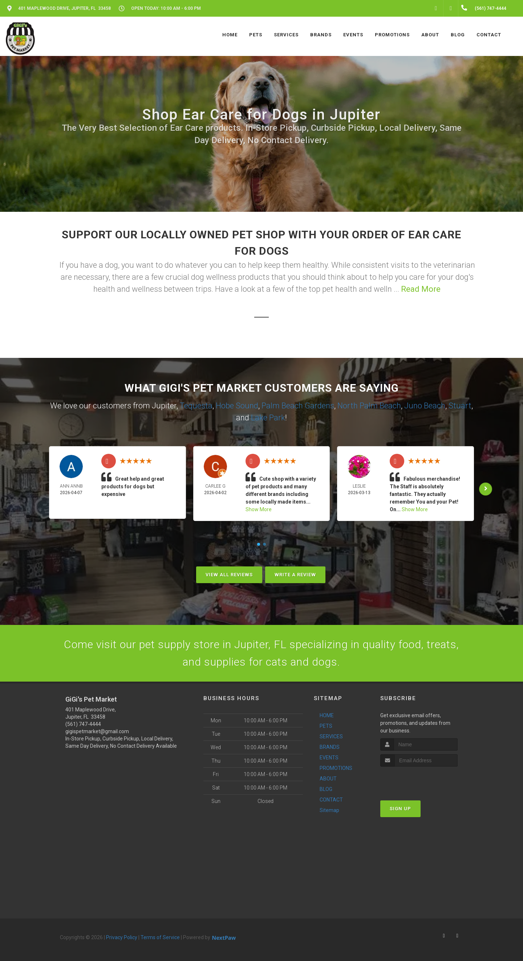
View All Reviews (229, 574)
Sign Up (400, 808)
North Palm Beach (369, 405)
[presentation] (419, 780)
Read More (421, 289)
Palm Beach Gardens (298, 405)
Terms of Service (160, 937)
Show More (259, 509)
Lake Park (268, 417)
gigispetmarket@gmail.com (97, 731)
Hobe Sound (237, 405)
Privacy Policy (121, 937)
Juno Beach (424, 405)
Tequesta (196, 405)
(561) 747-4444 (83, 724)
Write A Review (295, 574)
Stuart (460, 405)
